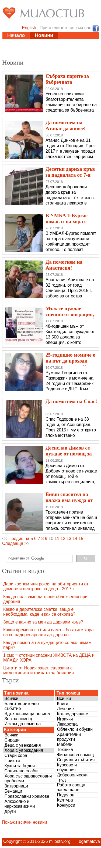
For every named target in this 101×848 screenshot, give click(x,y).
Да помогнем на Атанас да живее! (66, 125)
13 (69, 538)
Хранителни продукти (69, 737)
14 (74, 538)
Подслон (65, 795)
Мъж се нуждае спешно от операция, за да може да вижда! (70, 314)
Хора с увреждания (23, 750)
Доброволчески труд (72, 777)
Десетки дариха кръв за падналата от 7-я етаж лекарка (70, 175)
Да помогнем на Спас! (71, 401)
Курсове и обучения (67, 767)
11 (56, 538)
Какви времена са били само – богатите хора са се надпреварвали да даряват (48, 632)
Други (10, 811)
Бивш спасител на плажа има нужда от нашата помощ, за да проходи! (70, 503)
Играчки (65, 719)
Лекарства (67, 724)
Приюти (12, 760)
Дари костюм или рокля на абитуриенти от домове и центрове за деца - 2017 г (45, 586)
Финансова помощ (75, 754)
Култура (65, 800)
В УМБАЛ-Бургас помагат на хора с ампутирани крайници (67, 224)
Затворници (16, 786)
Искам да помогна (22, 724)
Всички (11, 698)
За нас (46, 55)
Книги (62, 703)
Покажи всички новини (24, 822)
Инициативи (69, 42)
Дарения (66, 49)
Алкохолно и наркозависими (19, 804)
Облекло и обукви (75, 729)
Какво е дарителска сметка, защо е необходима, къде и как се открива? (39, 611)
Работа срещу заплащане (71, 787)
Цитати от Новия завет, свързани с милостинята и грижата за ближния (38, 670)
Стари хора (15, 755)
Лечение (65, 708)
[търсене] (38, 558)
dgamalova (89, 841)
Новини (44, 35)
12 (63, 538)
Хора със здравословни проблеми (28, 778)
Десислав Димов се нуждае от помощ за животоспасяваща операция (69, 456)
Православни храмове (26, 796)
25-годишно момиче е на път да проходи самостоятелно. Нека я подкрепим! (70, 364)
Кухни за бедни (19, 765)
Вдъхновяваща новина (27, 713)
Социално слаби (20, 771)
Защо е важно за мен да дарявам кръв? (43, 622)
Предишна (18, 538)
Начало (16, 35)
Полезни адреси (26, 49)
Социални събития (76, 759)
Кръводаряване (72, 714)
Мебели (64, 744)
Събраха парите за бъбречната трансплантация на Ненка (68, 85)
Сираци (11, 740)
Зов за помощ (18, 718)
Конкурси (66, 805)
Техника (65, 749)
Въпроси (18, 55)
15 (80, 538)
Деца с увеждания (22, 745)
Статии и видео (25, 42)
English (29, 27)
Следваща (12, 543)
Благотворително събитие (21, 706)
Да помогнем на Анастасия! (64, 265)
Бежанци (13, 791)
